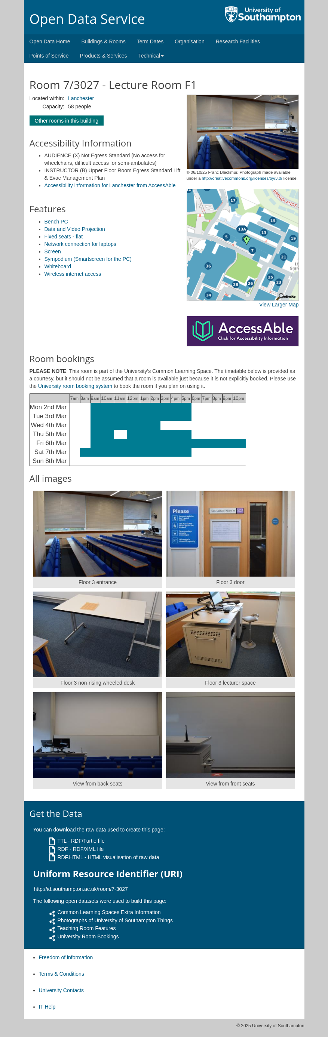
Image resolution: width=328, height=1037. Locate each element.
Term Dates (150, 41)
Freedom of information (66, 957)
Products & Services (103, 56)
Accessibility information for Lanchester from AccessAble (110, 185)
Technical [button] (151, 56)
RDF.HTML (70, 857)
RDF (62, 849)
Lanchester (81, 98)
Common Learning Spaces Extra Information (108, 912)
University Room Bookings (88, 936)
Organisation (189, 41)
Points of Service (49, 56)
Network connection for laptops (80, 244)
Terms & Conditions (61, 974)
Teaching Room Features (86, 928)
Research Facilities (238, 41)
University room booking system (75, 386)
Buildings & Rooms (103, 41)
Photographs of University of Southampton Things (115, 920)
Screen (53, 251)
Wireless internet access (73, 274)
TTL (61, 841)
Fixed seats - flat (64, 237)
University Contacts (61, 990)
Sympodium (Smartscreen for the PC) (88, 259)
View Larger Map (279, 305)
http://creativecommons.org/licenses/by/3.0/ (242, 178)
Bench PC (56, 222)
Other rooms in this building (66, 121)
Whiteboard (58, 266)
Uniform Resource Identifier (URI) (108, 874)
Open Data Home (50, 41)
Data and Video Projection (75, 229)
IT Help (47, 1007)
